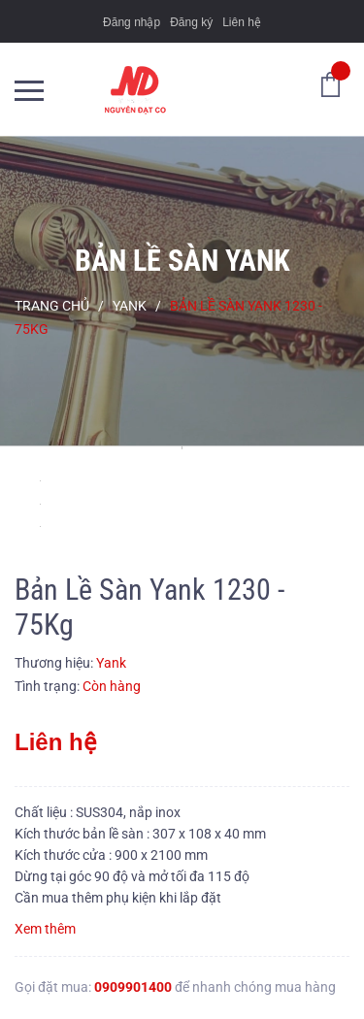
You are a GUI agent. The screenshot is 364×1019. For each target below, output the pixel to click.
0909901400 (133, 987)
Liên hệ (241, 22)
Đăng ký (191, 22)
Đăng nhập (131, 22)
